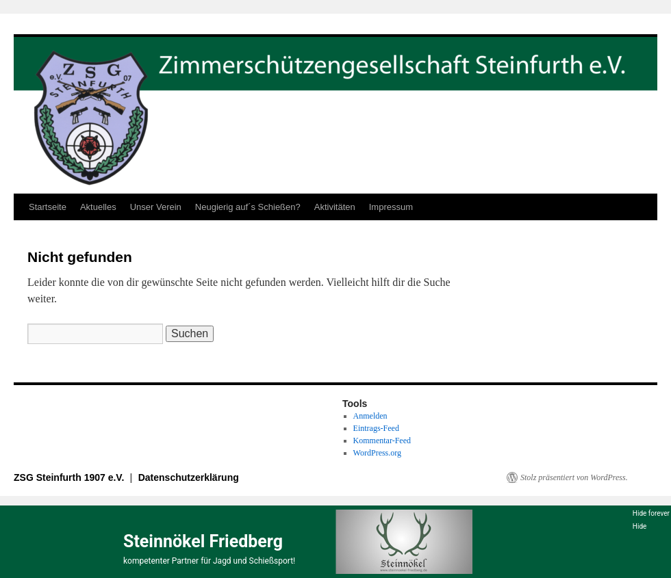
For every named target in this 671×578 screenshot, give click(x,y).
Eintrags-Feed (376, 428)
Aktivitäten (334, 207)
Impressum (391, 207)
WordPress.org (377, 453)
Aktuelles (98, 207)
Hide (640, 526)
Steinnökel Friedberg (203, 541)
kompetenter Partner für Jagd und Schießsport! (209, 561)
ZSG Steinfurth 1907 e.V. (70, 477)
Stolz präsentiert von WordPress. (574, 477)
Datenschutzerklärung (188, 477)
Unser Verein (155, 207)
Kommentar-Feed (382, 440)
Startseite (47, 207)
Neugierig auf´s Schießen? (248, 207)
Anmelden (370, 416)
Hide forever (651, 513)
